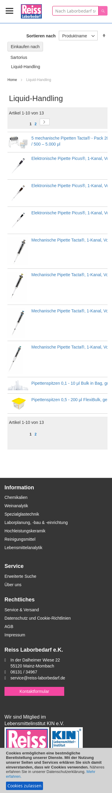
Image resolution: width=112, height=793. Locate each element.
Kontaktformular (34, 691)
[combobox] (75, 11)
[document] (56, 770)
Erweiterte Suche (20, 576)
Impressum (14, 634)
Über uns (13, 584)
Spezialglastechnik (21, 514)
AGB (8, 626)
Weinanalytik (16, 505)
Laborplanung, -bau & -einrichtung (36, 522)
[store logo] (31, 10)
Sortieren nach (41, 35)
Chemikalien (15, 497)
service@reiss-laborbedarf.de (37, 678)
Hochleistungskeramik (24, 530)
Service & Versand (21, 609)
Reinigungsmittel (20, 539)
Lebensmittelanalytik (23, 547)
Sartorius (18, 57)
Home (12, 80)
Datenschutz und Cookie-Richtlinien (37, 618)
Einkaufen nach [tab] (25, 46)
